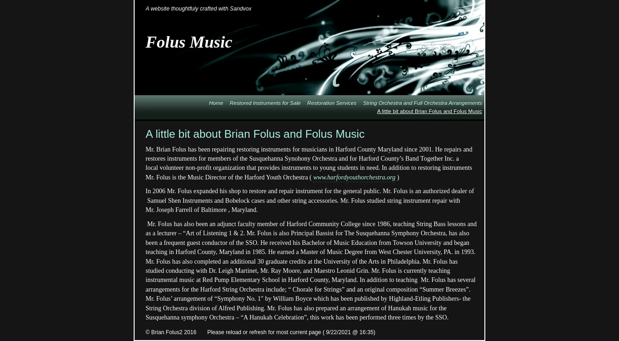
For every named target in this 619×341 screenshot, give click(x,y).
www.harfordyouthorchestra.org (354, 177)
